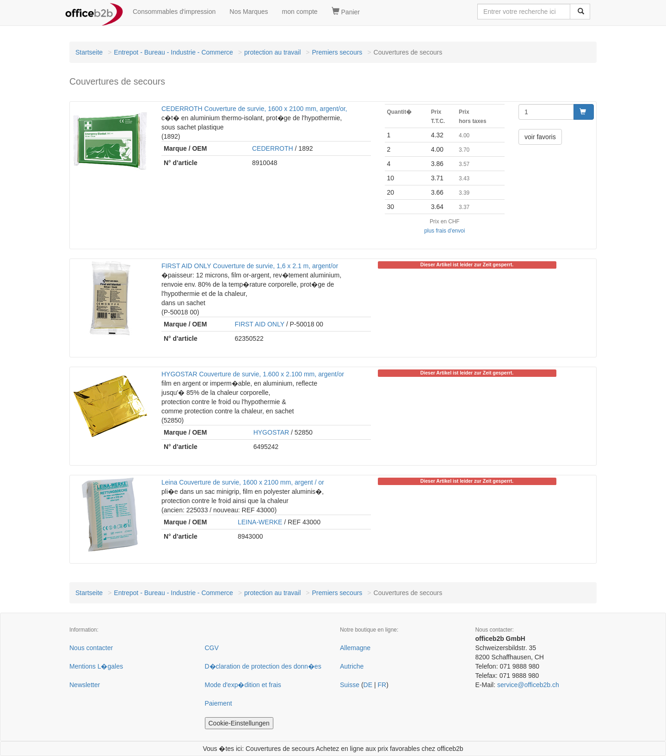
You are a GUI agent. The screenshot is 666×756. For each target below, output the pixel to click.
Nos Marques (248, 11)
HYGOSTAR (271, 432)
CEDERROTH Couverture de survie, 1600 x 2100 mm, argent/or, (254, 108)
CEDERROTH (272, 148)
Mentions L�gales (96, 666)
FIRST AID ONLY (259, 324)
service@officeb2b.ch (528, 684)
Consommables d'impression (174, 11)
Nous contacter (91, 648)
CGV (212, 648)
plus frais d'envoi (444, 230)
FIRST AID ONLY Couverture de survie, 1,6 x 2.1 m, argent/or (249, 266)
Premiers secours (337, 52)
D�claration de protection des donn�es (263, 666)
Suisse (349, 684)
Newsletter (84, 684)
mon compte (300, 11)
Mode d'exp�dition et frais (243, 684)
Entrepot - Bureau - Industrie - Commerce (173, 52)
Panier (346, 11)
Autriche (352, 666)
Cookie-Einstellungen (239, 723)
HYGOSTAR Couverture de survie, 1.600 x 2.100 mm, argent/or (252, 374)
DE (368, 684)
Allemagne (355, 648)
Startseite (89, 52)
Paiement (218, 703)
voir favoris (540, 137)
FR (381, 684)
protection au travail (272, 52)
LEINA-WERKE (260, 522)
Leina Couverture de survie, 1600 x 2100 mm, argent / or (242, 482)
